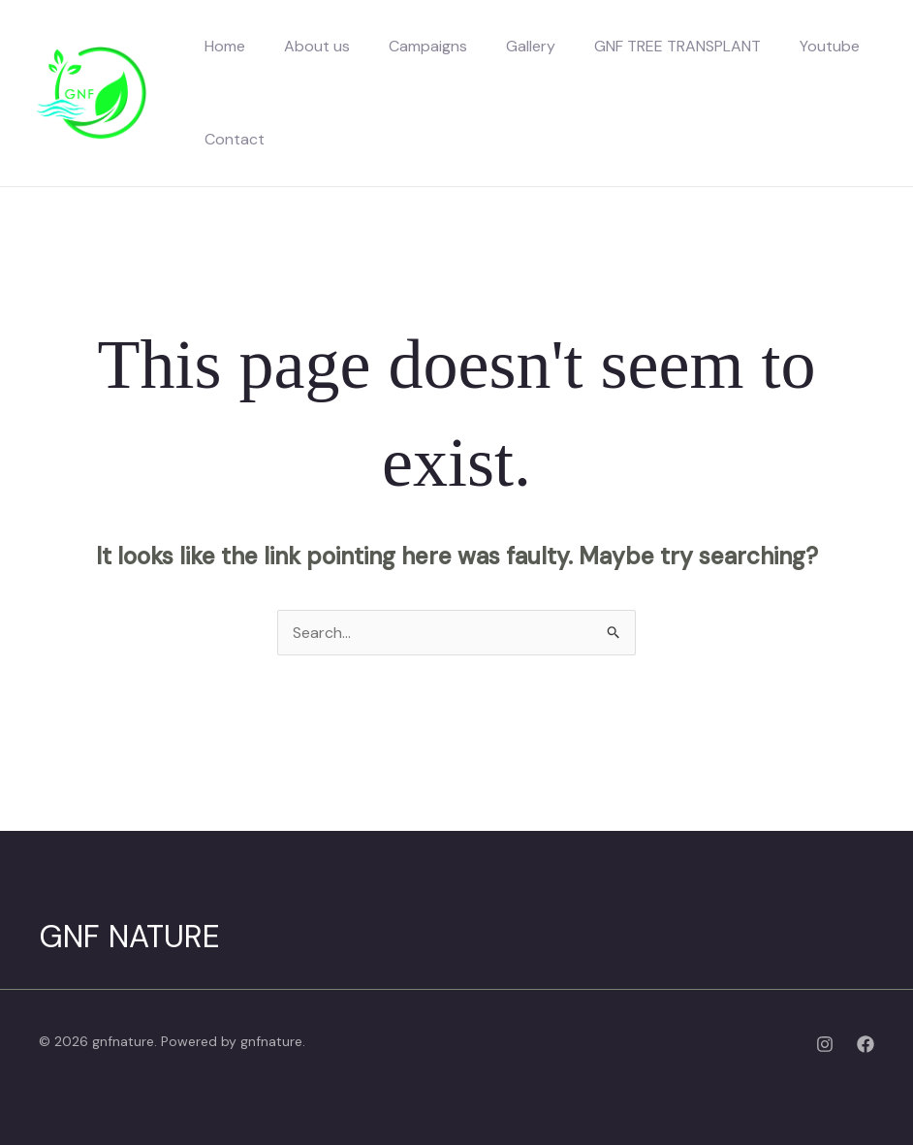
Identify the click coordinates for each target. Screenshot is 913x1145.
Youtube (830, 46)
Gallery (530, 46)
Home (225, 46)
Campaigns (428, 46)
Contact (235, 139)
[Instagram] (825, 1044)
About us (317, 46)
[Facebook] (865, 1044)
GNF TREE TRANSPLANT (677, 46)
